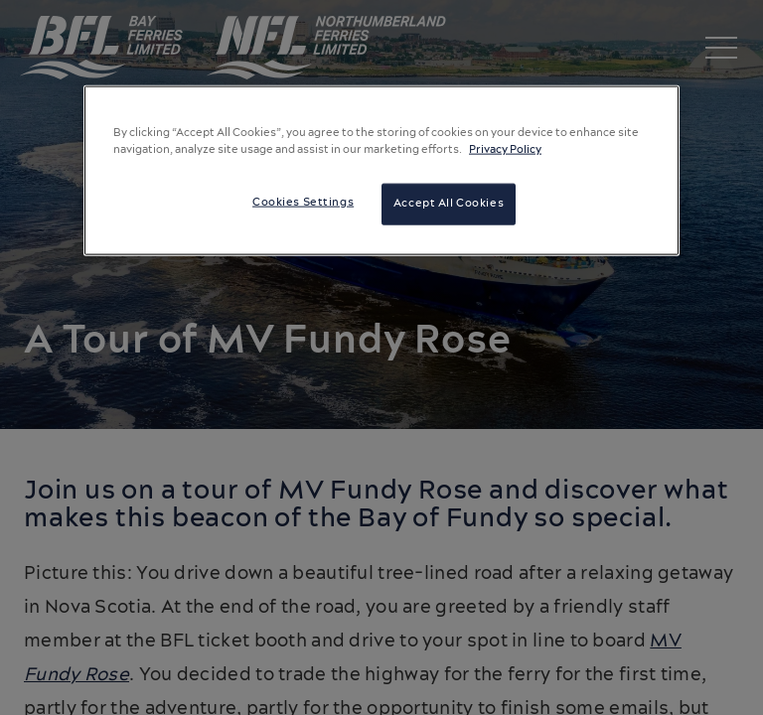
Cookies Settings (303, 203)
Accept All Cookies (448, 204)
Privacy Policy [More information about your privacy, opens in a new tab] (505, 150)
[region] (381, 170)
